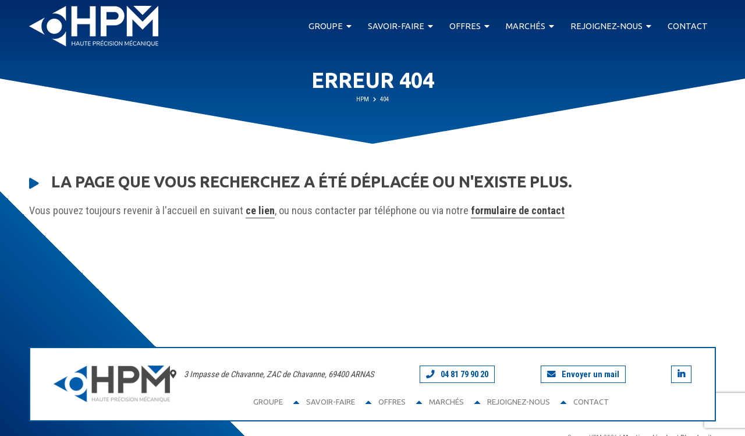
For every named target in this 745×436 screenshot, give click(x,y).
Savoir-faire (396, 26)
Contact (688, 26)
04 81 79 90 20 (457, 374)
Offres (465, 26)
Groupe (325, 26)
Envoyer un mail (583, 374)
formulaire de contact (518, 210)
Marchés (525, 26)
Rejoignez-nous (606, 26)
